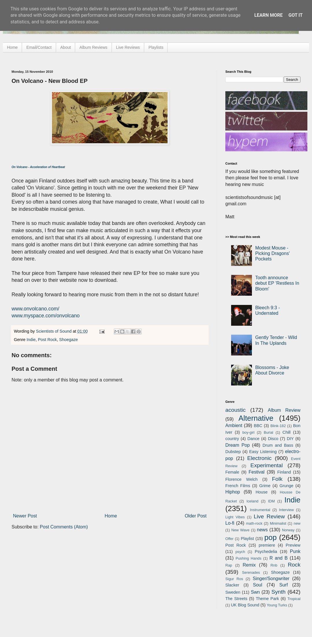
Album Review (284, 410)
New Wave (240, 530)
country (232, 438)
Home (12, 47)
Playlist (247, 538)
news (262, 529)
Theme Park (267, 598)
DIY (290, 438)
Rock (294, 565)
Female (232, 472)
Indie (31, 339)
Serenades (251, 572)
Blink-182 (278, 426)
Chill (287, 432)
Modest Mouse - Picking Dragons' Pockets (272, 253)
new (297, 523)
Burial (268, 432)
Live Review (269, 516)
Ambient (233, 425)
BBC (258, 425)
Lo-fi (229, 523)
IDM (271, 501)
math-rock (254, 523)
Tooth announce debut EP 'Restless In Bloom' (277, 283)
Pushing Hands (248, 558)
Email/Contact (38, 47)
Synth (278, 592)
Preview (293, 545)
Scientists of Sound (54, 331)
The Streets (236, 598)
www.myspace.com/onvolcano (46, 315)
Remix (249, 565)
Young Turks (277, 605)
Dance (253, 438)
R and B (279, 558)
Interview (286, 510)
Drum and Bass (278, 445)
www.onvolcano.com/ (35, 309)
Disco (273, 438)
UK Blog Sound (245, 605)
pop (270, 537)
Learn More (268, 15)
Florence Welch (241, 479)
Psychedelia (266, 551)
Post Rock (47, 339)
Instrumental (260, 510)
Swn (255, 592)
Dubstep (233, 451)
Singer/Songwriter (271, 578)
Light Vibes (235, 517)
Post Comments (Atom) (64, 526)
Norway (288, 530)
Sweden (232, 592)
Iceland (252, 501)
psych (240, 552)
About (65, 47)
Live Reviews (128, 47)
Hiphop (232, 491)
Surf (283, 584)
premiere (267, 545)
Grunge (287, 485)
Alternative (255, 418)
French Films (237, 485)
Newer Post (25, 515)
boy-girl (248, 432)
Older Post (196, 515)
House (262, 492)
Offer (229, 539)
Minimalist (278, 523)
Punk (295, 551)
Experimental (266, 465)
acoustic (235, 410)
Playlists (155, 47)
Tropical (293, 599)
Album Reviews (93, 47)
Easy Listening (263, 451)
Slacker (232, 585)
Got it (295, 15)
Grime (264, 485)
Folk (277, 479)
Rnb (273, 565)
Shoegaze (68, 339)
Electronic (259, 458)
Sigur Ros (234, 579)
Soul (257, 584)
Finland (284, 472)
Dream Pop (237, 445)
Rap (228, 565)
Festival (256, 472)
